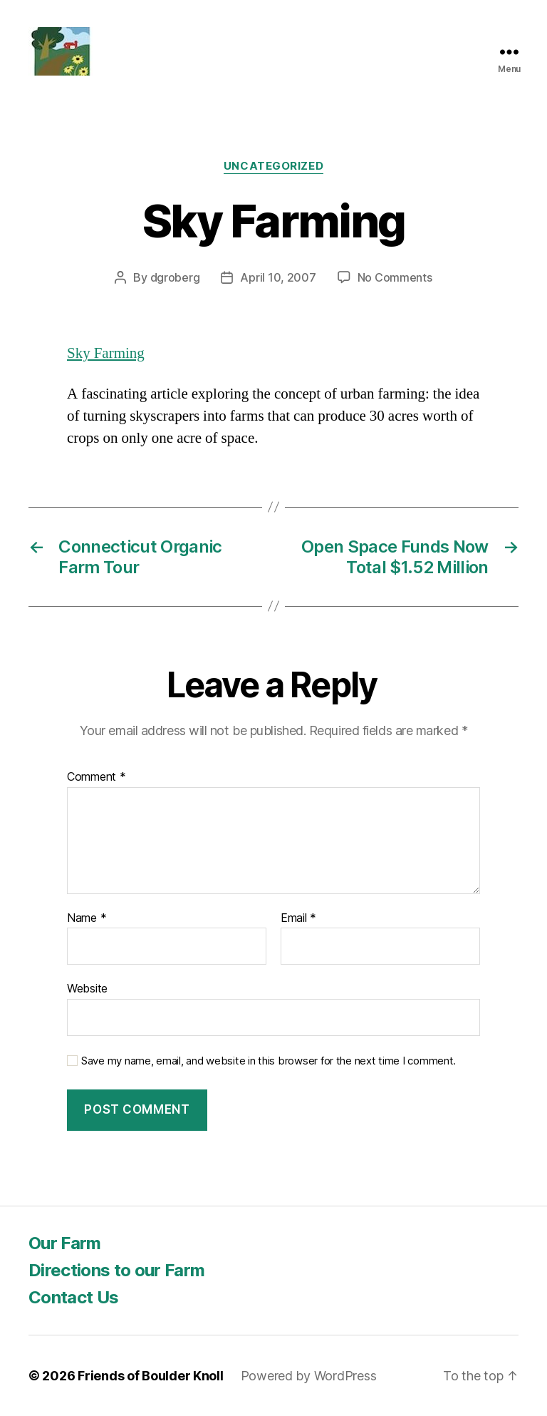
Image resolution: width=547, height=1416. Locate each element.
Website (87, 988)
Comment (96, 777)
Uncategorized (273, 166)
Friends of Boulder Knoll (151, 1375)
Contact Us (73, 1297)
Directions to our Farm (116, 1270)
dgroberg (175, 277)
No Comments (395, 277)
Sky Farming (106, 353)
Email (298, 918)
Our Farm (64, 1243)
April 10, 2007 (278, 277)
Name (86, 918)
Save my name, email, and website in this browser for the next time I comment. (268, 1061)
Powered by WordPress (309, 1375)
